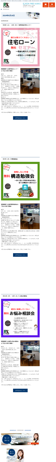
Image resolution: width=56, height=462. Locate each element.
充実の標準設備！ (48, 75)
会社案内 (46, 92)
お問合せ (45, 4)
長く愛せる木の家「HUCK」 (48, 48)
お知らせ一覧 (47, 110)
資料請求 (52, 4)
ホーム (45, 39)
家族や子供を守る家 (48, 84)
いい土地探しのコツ (48, 56)
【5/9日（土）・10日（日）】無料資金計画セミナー (16, 25)
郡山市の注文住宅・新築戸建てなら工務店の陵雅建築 (36, 458)
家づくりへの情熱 (48, 81)
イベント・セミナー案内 (48, 52)
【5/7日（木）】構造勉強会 (10, 159)
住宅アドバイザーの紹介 (48, 99)
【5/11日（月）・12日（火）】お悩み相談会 (14, 296)
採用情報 (46, 95)
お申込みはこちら (20, 118)
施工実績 (46, 68)
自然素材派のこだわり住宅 (48, 72)
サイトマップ (47, 117)
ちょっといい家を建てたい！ (48, 64)
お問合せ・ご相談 (48, 107)
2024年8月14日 (13, 430)
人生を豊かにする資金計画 (48, 59)
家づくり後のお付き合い (48, 88)
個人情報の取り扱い (48, 113)
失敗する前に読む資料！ (48, 104)
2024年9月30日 (28, 430)
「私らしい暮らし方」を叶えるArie (48, 43)
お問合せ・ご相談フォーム (46, 452)
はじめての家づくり (48, 78)
